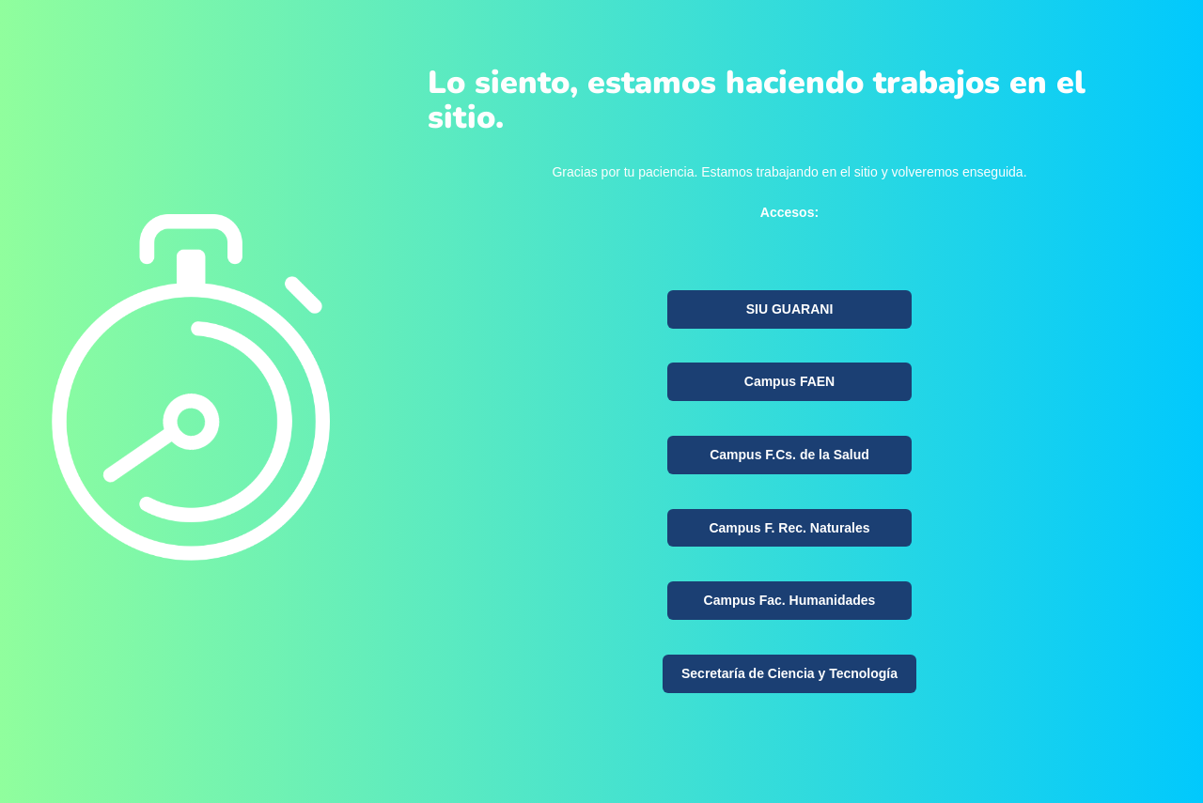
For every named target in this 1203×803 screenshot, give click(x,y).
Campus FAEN (789, 381)
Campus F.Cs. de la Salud (789, 454)
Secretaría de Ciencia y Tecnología (789, 673)
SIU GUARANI (790, 309)
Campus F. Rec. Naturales (789, 527)
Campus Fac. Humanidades (790, 600)
